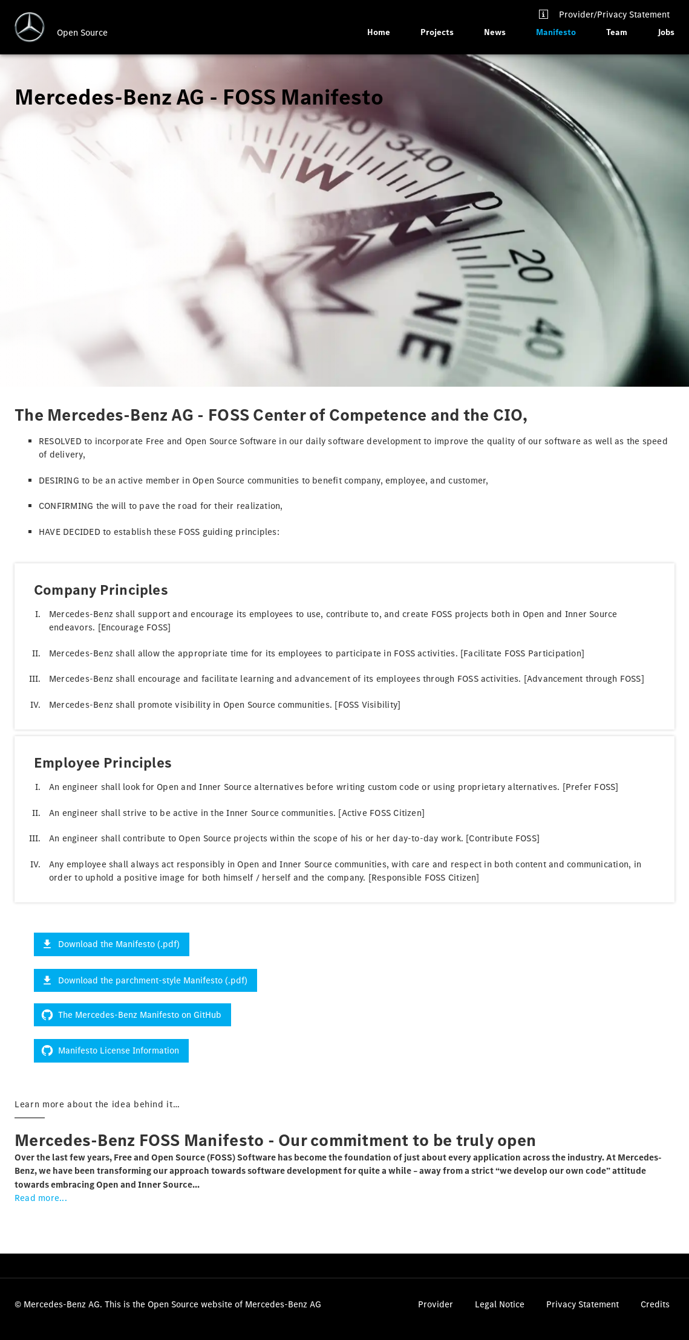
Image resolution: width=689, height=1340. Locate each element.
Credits (655, 1304)
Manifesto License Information (111, 1050)
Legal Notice (499, 1304)
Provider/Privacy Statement (614, 14)
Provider (435, 1304)
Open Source (82, 33)
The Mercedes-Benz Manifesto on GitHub (132, 1014)
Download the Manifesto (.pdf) (111, 944)
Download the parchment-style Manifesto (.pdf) (145, 980)
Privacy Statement (582, 1304)
